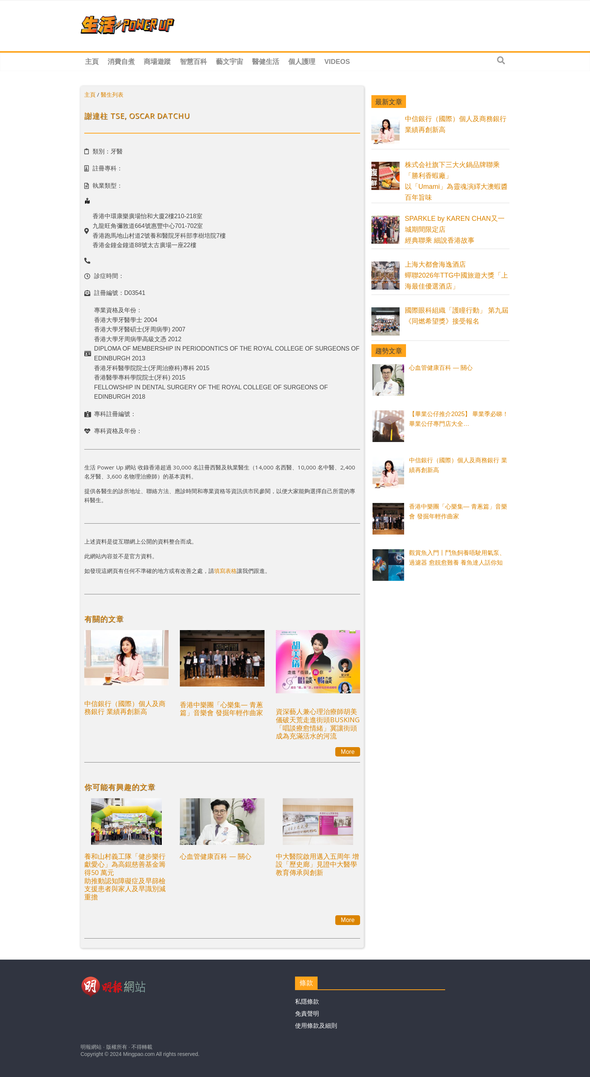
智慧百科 (193, 61)
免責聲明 (307, 1013)
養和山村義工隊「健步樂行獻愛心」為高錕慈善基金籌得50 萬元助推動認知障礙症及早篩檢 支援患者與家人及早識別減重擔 (125, 876)
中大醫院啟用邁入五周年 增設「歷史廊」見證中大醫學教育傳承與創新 (317, 864)
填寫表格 (225, 570)
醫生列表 (112, 94)
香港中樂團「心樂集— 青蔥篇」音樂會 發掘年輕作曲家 (221, 708)
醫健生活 (265, 61)
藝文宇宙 (229, 61)
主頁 (92, 61)
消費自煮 (121, 61)
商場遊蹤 (157, 61)
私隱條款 (307, 1001)
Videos (337, 61)
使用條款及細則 (316, 1025)
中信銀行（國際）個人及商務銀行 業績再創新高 (125, 707)
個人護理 (301, 61)
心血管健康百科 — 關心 (215, 856)
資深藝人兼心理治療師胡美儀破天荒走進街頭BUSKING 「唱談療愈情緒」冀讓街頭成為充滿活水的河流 (318, 723)
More (347, 752)
